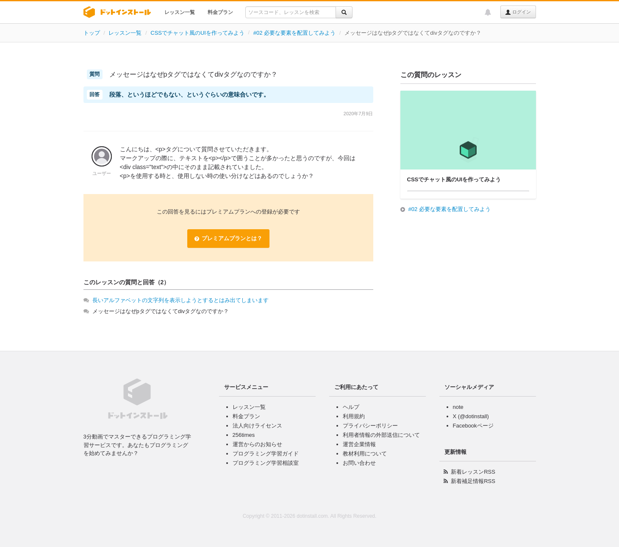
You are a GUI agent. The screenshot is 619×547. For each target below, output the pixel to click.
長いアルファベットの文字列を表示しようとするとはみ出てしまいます (180, 300)
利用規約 (354, 416)
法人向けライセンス (257, 425)
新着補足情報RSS (473, 481)
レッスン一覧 (179, 12)
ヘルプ (351, 407)
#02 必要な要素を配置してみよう (294, 33)
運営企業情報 (359, 444)
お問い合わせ (359, 463)
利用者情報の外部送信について (381, 435)
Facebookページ (473, 425)
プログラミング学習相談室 (266, 463)
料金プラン (220, 12)
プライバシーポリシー (370, 425)
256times (244, 435)
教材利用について (365, 453)
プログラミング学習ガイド (266, 453)
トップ (91, 33)
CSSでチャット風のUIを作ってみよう (197, 33)
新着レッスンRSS (473, 472)
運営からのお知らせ (257, 444)
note (458, 407)
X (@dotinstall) (471, 416)
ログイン (518, 12)
